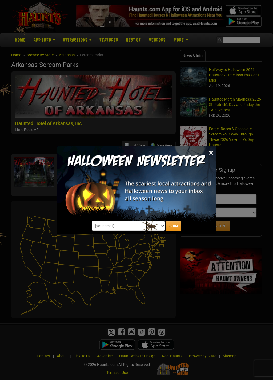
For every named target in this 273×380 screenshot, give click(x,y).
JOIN (173, 226)
